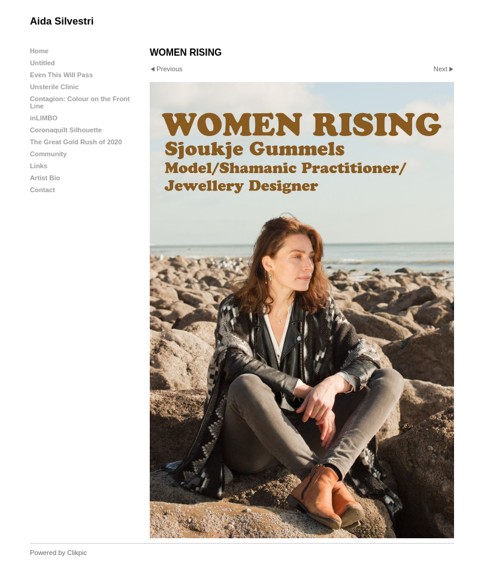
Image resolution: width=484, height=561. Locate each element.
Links (38, 165)
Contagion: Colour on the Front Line (80, 102)
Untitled (42, 62)
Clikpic (77, 552)
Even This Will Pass (61, 74)
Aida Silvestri (61, 21)
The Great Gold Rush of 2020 (76, 141)
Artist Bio (45, 177)
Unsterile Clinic (54, 86)
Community (48, 153)
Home (39, 50)
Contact (42, 189)
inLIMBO (44, 118)
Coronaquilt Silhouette (66, 130)
